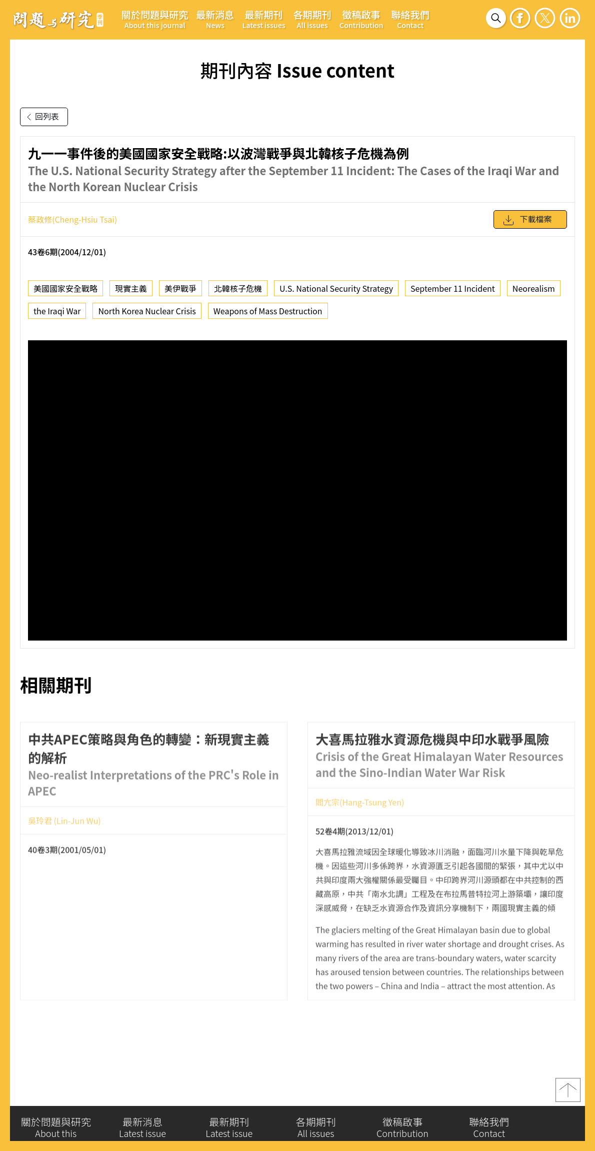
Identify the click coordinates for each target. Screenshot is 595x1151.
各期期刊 (313, 19)
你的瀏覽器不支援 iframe (297, 490)
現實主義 (131, 288)
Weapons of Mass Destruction (268, 311)
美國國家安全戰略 (66, 288)
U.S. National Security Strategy (336, 288)
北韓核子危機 (238, 288)
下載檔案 (527, 220)
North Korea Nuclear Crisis (147, 311)
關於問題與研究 (155, 19)
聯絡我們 (410, 19)
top (568, 1093)
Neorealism (533, 288)
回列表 (41, 117)
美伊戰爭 (180, 288)
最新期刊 (263, 19)
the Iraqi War (57, 311)
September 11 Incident (452, 288)
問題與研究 (58, 19)
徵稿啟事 (362, 19)
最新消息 (215, 19)
